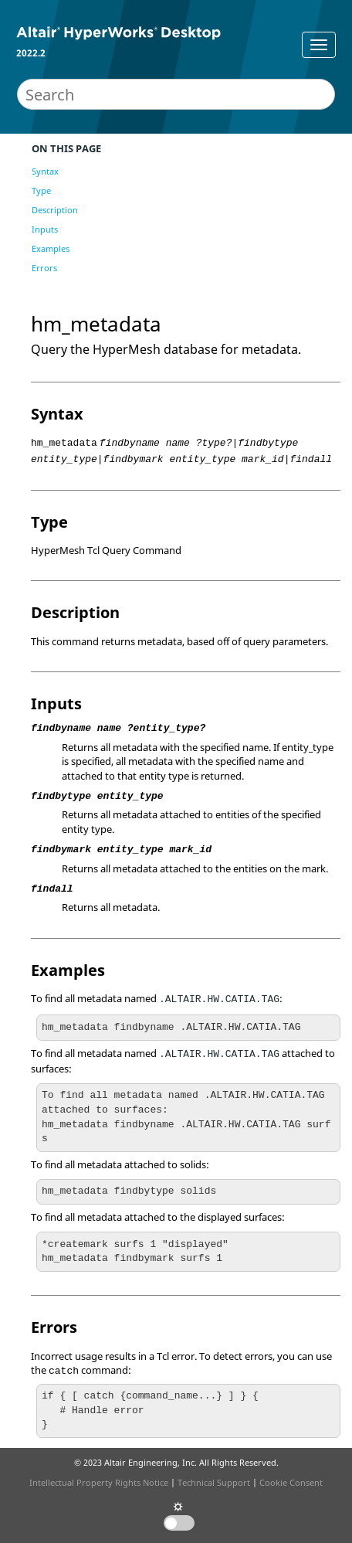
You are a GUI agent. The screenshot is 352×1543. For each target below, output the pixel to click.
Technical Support (214, 1482)
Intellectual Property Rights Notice (98, 1482)
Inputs (45, 229)
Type (41, 190)
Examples (50, 248)
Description (55, 210)
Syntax (45, 171)
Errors (44, 268)
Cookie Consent (291, 1482)
